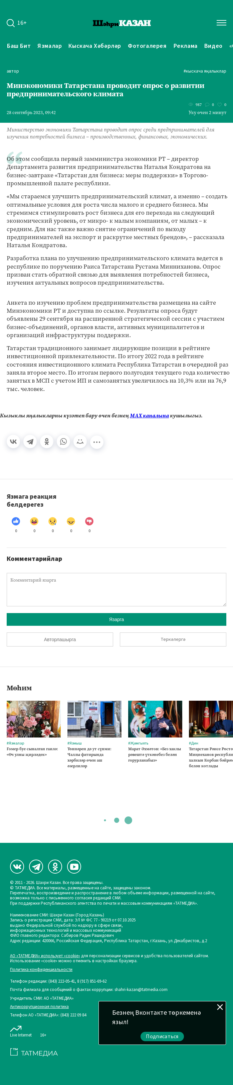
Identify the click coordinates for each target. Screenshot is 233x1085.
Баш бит (19, 46)
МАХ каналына (149, 415)
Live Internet (21, 1030)
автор (13, 71)
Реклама (186, 46)
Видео (213, 46)
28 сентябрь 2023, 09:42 (31, 113)
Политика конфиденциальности (41, 969)
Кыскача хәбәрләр (94, 46)
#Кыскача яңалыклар (205, 71)
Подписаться (162, 1036)
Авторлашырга (60, 639)
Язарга (116, 619)
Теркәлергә (173, 639)
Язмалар (49, 46)
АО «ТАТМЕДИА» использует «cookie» (45, 956)
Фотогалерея (147, 46)
